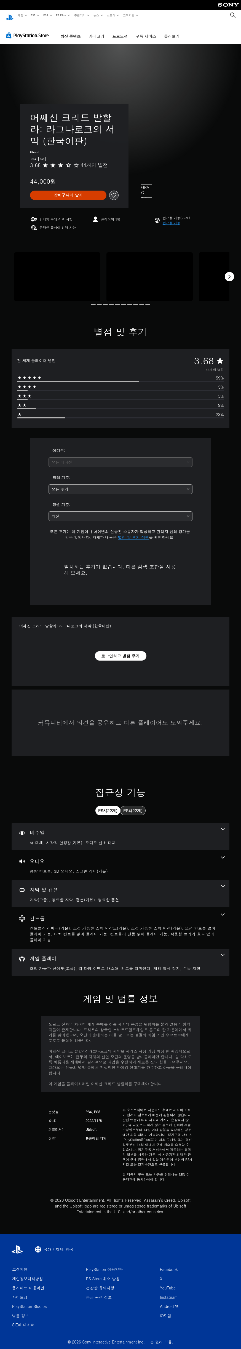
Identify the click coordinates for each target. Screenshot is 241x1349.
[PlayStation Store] (28, 30)
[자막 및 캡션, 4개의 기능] (120, 888)
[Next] (229, 271)
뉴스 (96, 15)
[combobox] (120, 457)
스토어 (111, 15)
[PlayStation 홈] (9, 15)
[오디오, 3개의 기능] (120, 859)
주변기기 (79, 15)
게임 (20, 15)
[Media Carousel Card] (57, 271)
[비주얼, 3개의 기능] (120, 831)
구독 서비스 (146, 30)
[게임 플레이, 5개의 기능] (120, 957)
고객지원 (129, 15)
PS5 (33, 15)
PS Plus (61, 15)
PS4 (46, 15)
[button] (171, 217)
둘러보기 (172, 30)
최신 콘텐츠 (70, 30)
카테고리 (96, 30)
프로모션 (120, 30)
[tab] (107, 805)
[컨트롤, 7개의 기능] (120, 923)
